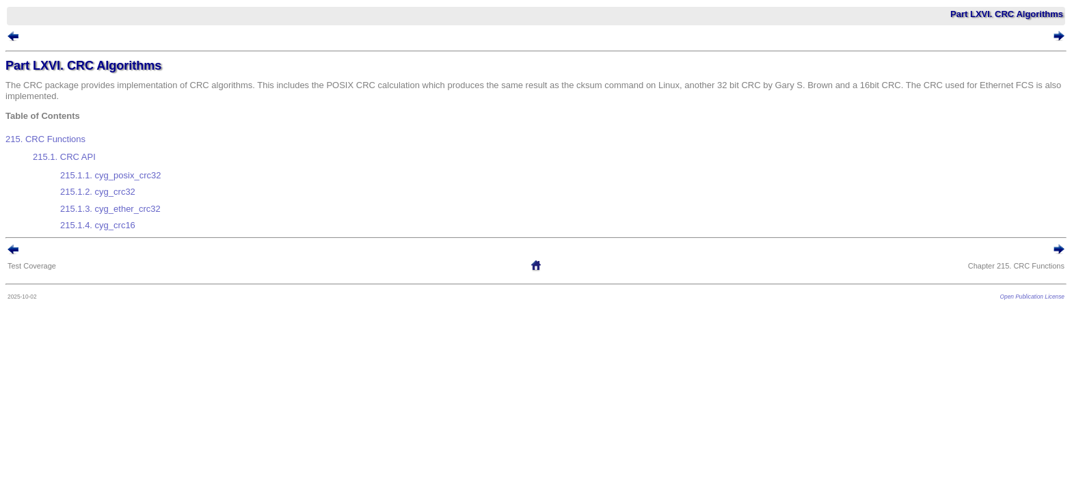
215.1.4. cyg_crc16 (118, 198)
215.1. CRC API (84, 152)
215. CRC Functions (66, 140)
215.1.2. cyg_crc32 (118, 176)
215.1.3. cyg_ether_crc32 (131, 187)
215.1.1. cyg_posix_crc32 (131, 165)
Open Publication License (1012, 267)
